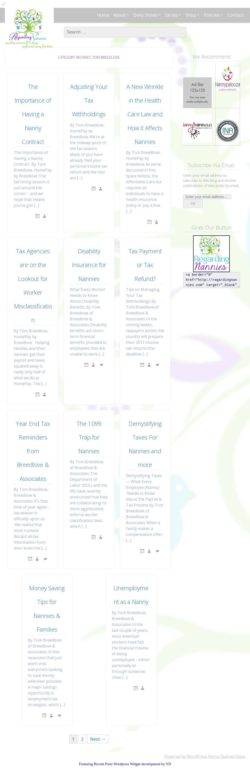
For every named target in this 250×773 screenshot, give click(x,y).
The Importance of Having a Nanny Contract (33, 114)
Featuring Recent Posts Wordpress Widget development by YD (125, 764)
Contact (235, 15)
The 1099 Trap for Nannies (89, 437)
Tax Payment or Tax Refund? (145, 265)
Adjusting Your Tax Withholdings (89, 100)
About (119, 15)
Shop (191, 15)
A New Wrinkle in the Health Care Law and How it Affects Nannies (144, 114)
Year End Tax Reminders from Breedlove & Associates (33, 451)
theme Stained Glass (226, 756)
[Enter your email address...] (207, 197)
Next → (98, 739)
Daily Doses (146, 15)
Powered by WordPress (185, 756)
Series (171, 15)
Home (103, 15)
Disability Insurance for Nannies (89, 265)
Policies (212, 15)
